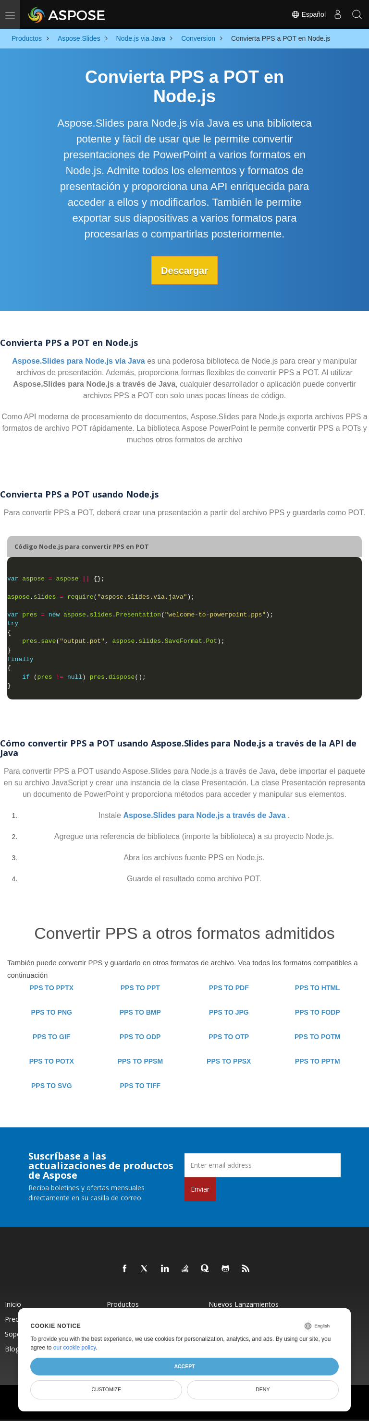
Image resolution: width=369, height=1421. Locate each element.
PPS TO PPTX (51, 988)
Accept (184, 1366)
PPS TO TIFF (140, 1085)
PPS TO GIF (51, 1037)
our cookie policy (74, 1347)
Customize (106, 1389)
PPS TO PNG (51, 1012)
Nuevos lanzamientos (244, 1304)
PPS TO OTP (229, 1037)
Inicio (13, 1304)
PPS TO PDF (229, 988)
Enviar (200, 1188)
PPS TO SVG (51, 1085)
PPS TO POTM (317, 1037)
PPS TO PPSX (229, 1061)
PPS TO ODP (140, 1037)
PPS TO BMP (140, 1012)
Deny (263, 1389)
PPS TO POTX (51, 1061)
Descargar (184, 270)
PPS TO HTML (317, 988)
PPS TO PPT (140, 988)
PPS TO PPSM (140, 1061)
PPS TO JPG (229, 1012)
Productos (123, 1304)
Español (308, 14)
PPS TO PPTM (317, 1061)
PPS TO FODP (317, 1012)
